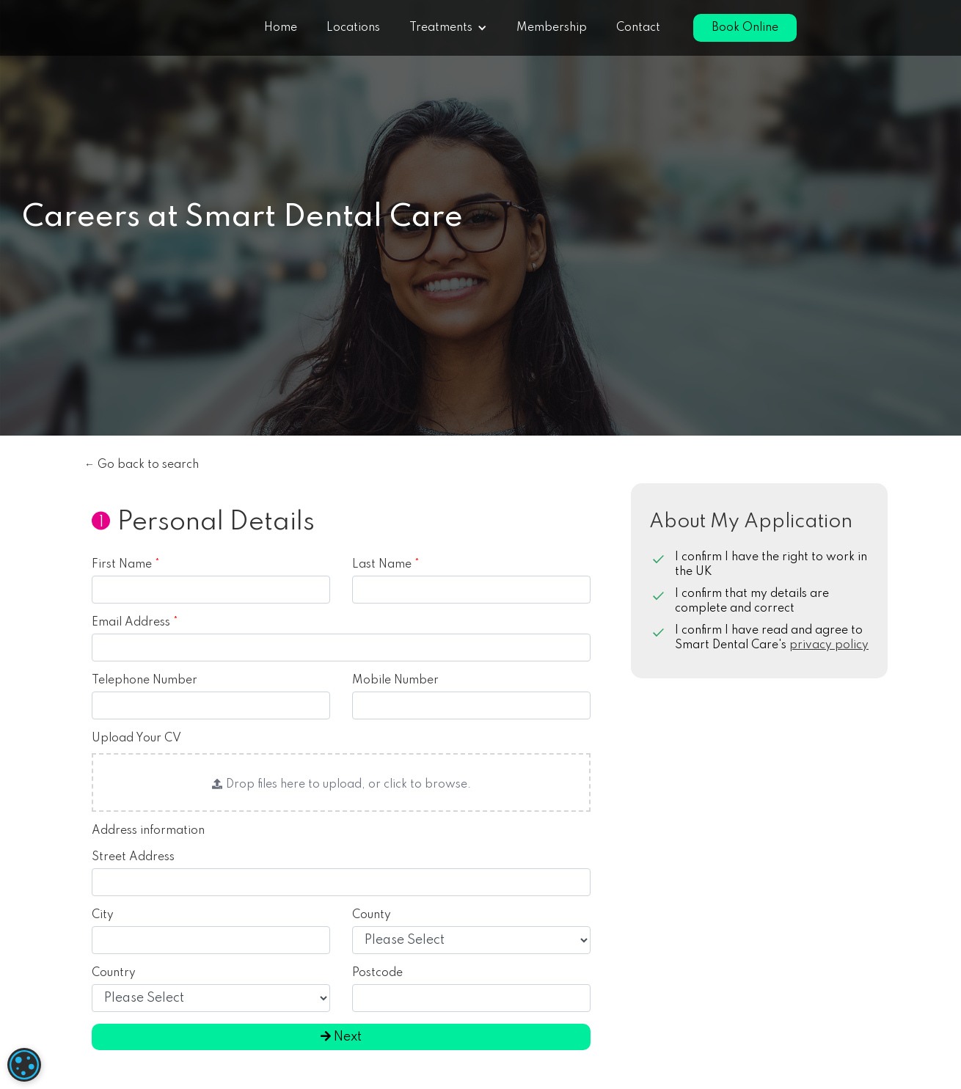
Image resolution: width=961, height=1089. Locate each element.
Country (114, 973)
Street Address (133, 857)
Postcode (377, 973)
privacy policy (829, 645)
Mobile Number (395, 680)
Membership (551, 28)
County (371, 915)
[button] (448, 28)
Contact (638, 28)
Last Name (386, 565)
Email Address (135, 622)
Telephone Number (144, 680)
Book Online (745, 28)
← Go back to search (141, 465)
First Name (126, 565)
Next (341, 1037)
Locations (353, 28)
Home (280, 28)
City (103, 915)
